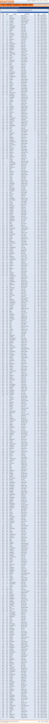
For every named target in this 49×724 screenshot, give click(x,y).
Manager (14, 14)
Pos (35, 14)
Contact (42, 721)
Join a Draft (45, 4)
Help (30, 4)
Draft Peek (9, 4)
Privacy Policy (46, 721)
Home (3, 4)
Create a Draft (37, 4)
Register (41, 0)
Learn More (24, 4)
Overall (7, 14)
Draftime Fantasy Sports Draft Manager (7, 2)
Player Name (27, 14)
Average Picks (17, 4)
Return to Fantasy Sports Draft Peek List (24, 10)
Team (38, 14)
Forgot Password (45, 0)
